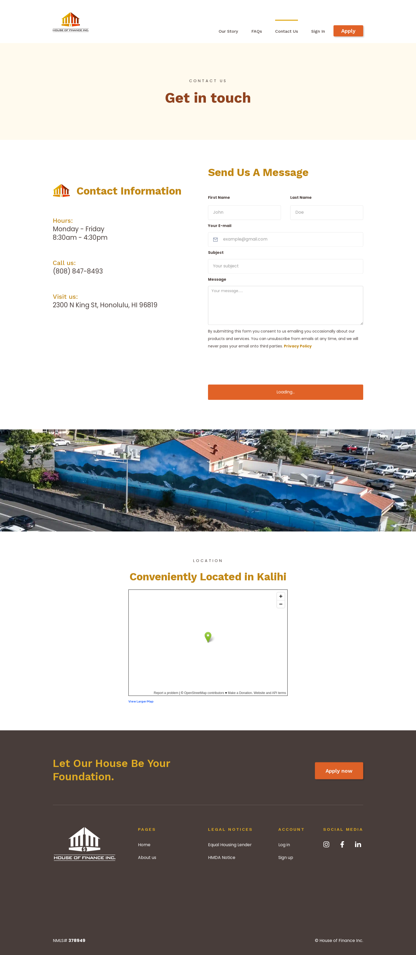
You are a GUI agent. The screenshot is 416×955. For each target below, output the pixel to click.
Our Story (228, 31)
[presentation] (248, 363)
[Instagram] (326, 844)
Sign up (285, 860)
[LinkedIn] (358, 844)
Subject (216, 255)
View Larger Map (141, 703)
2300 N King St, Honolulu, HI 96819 (105, 307)
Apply (348, 31)
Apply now (339, 776)
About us (147, 860)
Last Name (301, 200)
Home (144, 847)
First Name (219, 200)
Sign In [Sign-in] (318, 31)
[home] (71, 21)
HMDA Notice (221, 860)
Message (217, 281)
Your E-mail (219, 228)
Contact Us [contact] (286, 31)
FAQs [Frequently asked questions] (256, 31)
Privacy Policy (298, 348)
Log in (284, 847)
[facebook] (342, 844)
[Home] (84, 846)
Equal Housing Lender (230, 847)
